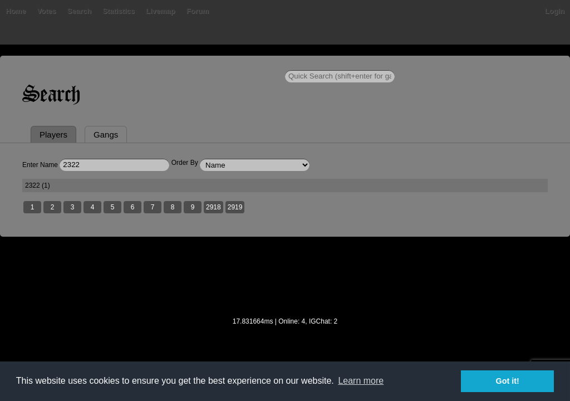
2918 (220, 262)
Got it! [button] (507, 380)
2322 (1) (45, 239)
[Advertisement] (285, 339)
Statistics (154, 64)
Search (114, 64)
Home (22, 64)
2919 (241, 262)
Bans (52, 64)
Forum (233, 64)
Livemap (196, 64)
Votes (81, 64)
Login (548, 64)
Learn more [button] (361, 380)
